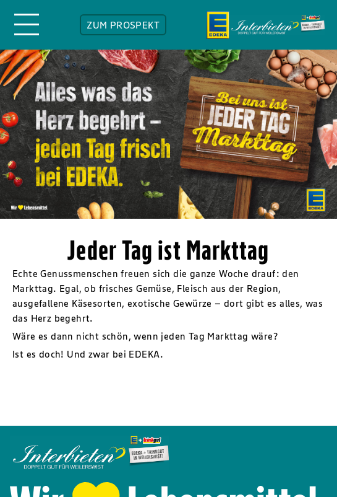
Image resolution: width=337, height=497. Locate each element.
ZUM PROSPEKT (123, 25)
